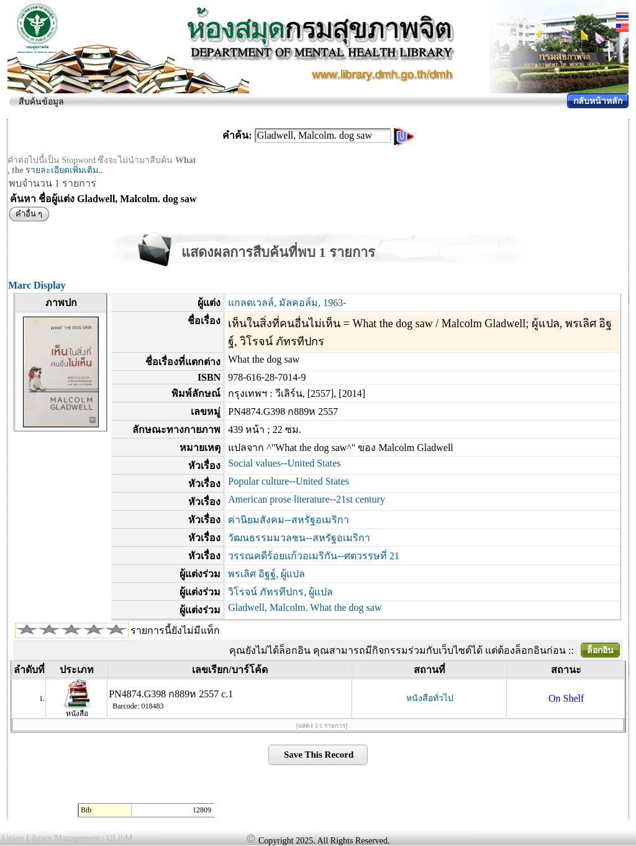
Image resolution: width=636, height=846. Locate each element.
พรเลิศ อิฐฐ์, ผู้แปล (266, 574)
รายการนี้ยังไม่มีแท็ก (175, 630)
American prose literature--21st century (306, 499)
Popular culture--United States (288, 481)
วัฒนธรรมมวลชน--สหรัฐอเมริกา (299, 537)
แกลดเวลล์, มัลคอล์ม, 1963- (287, 302)
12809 (202, 810)
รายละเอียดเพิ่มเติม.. (63, 170)
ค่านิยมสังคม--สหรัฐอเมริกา (288, 519)
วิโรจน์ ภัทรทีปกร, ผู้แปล (280, 592)
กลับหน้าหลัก (597, 101)
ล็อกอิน (600, 650)
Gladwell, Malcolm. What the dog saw (304, 607)
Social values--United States (284, 463)
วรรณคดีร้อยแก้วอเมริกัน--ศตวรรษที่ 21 (313, 556)
